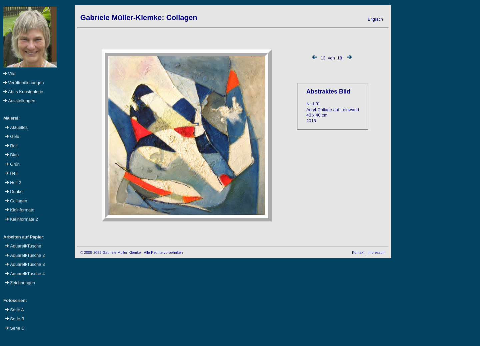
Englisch (375, 19)
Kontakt (358, 252)
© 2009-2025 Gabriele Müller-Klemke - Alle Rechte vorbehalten (131, 252)
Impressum (376, 252)
